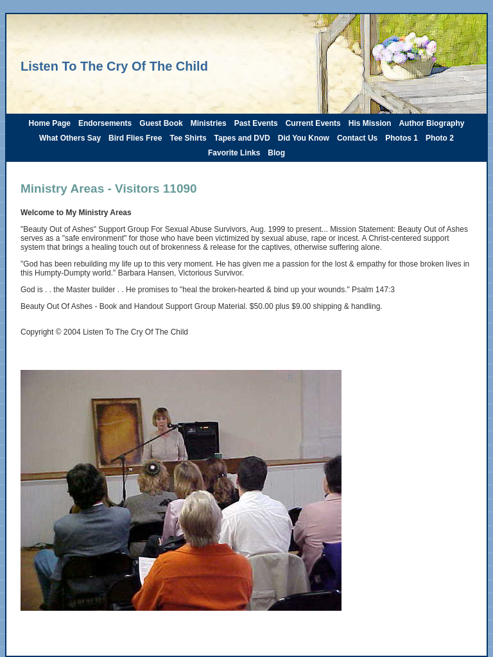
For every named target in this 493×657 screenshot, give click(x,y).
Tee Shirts (187, 138)
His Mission (370, 123)
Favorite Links (234, 152)
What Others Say (70, 138)
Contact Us (357, 138)
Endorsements (105, 123)
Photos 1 (401, 138)
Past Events (256, 123)
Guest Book (160, 123)
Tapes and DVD (242, 138)
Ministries (209, 123)
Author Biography (431, 123)
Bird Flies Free (135, 138)
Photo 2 (440, 138)
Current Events (313, 123)
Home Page (50, 123)
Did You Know (303, 138)
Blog (276, 152)
